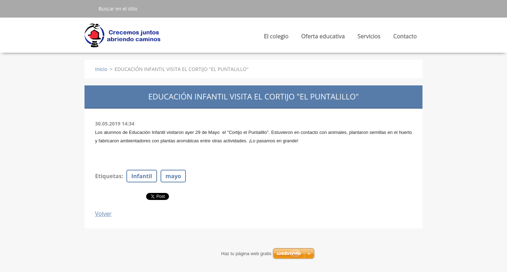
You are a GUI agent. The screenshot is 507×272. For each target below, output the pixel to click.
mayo (173, 176)
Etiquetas (108, 176)
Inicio (101, 69)
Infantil (141, 176)
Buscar (88, 8)
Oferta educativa (323, 38)
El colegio (276, 38)
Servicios (369, 38)
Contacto (405, 36)
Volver (103, 214)
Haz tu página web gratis (246, 253)
